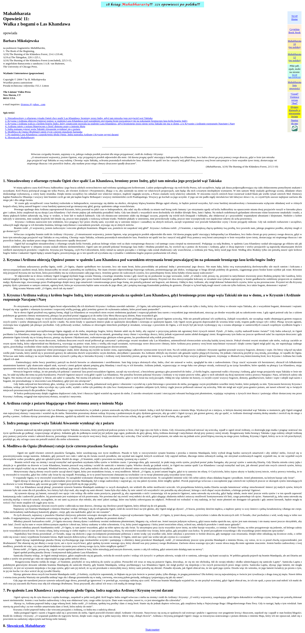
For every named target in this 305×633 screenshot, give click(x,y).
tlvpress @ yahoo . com (33, 104)
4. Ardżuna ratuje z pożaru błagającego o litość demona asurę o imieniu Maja (45, 126)
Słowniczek (26, 626)
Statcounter (152, 629)
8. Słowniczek (19, 137)
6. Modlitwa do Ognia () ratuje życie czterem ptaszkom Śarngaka (43, 131)
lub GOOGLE (294, 77)
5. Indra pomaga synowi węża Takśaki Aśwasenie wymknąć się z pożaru (42, 129)
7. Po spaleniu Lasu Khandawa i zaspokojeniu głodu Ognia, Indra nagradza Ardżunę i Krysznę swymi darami (62, 134)
